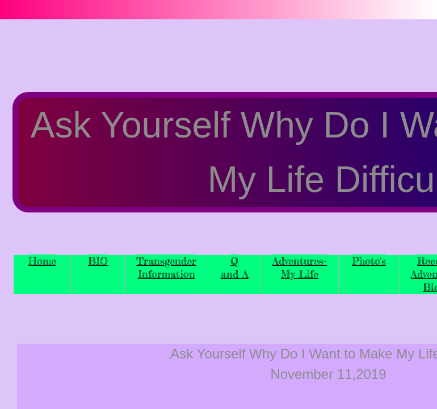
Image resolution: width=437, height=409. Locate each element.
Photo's (369, 260)
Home (42, 260)
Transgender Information (166, 267)
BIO (98, 260)
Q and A (235, 267)
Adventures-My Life (299, 267)
